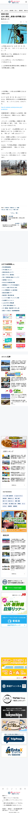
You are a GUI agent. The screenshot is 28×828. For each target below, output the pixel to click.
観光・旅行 (17, 498)
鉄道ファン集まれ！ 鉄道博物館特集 (10, 310)
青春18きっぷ (11, 498)
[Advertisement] (14, 191)
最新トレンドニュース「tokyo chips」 (11, 797)
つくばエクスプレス (18, 495)
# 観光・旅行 (15, 209)
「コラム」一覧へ (14, 213)
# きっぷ (10, 209)
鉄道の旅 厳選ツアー (7, 292)
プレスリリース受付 (14, 810)
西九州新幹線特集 (6, 267)
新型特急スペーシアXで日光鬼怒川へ (11, 285)
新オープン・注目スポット (8, 501)
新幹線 (19, 503)
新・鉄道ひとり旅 (12, 503)
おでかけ (6, 10)
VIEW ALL (14, 485)
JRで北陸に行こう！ (7, 269)
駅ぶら (16, 10)
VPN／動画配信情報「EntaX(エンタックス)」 (13, 805)
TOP (2, 10)
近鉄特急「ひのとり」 (7, 280)
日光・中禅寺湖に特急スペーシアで (10, 277)
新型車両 (21, 10)
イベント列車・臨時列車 (8, 495)
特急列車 (10, 506)
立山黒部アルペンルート (8, 300)
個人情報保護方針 (17, 808)
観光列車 (4, 498)
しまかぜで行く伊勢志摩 (8, 303)
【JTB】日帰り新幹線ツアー (9, 305)
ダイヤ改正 (5, 503)
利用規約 (4, 808)
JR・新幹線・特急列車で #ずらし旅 (10, 308)
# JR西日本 (6, 207)
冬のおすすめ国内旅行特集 (8, 282)
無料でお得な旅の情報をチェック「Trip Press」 (13, 803)
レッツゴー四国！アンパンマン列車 (10, 297)
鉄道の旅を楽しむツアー (8, 272)
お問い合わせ (5, 810)
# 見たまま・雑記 (4, 209)
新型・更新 (17, 501)
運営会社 (10, 808)
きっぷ (23, 503)
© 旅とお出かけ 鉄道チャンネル (14, 812)
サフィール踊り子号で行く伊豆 (9, 287)
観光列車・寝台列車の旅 (8, 295)
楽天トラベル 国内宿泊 (8, 274)
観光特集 (11, 10)
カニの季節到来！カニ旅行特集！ (10, 290)
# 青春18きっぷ (13, 207)
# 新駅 (18, 207)
